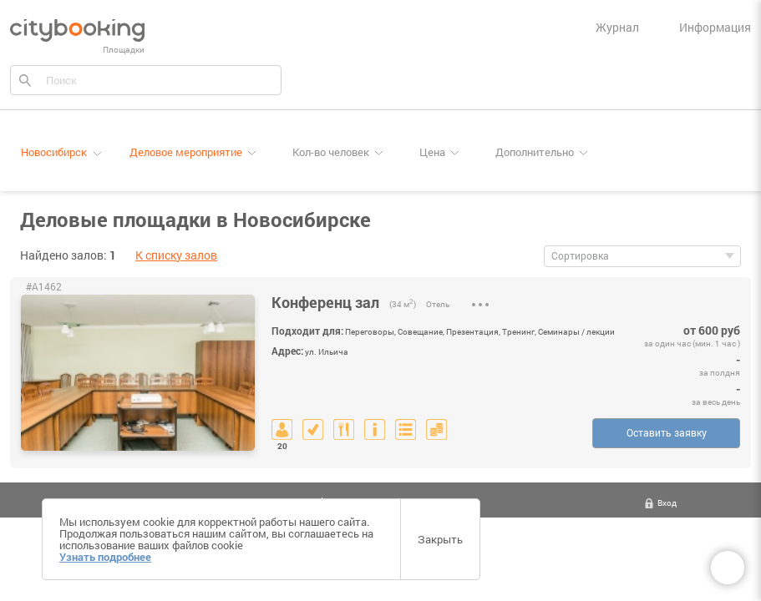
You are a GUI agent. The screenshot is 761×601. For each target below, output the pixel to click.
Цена (432, 151)
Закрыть (440, 539)
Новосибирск (54, 152)
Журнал (617, 27)
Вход (667, 502)
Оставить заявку (667, 432)
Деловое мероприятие (185, 151)
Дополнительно (534, 151)
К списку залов (176, 255)
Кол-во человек (330, 151)
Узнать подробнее (105, 556)
